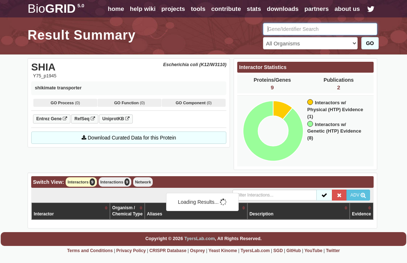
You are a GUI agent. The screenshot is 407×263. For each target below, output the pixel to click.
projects (173, 8)
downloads (283, 8)
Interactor (44, 214)
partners (316, 8)
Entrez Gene (51, 118)
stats (254, 8)
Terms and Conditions (90, 250)
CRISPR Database (167, 250)
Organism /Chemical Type (127, 211)
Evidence (361, 214)
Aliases (154, 214)
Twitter (333, 250)
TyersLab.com (199, 238)
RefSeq (84, 118)
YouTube (313, 250)
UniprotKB (116, 118)
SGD (278, 250)
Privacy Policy (131, 250)
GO (370, 43)
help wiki (143, 8)
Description (262, 214)
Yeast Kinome (223, 250)
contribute (226, 8)
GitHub (293, 250)
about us (347, 8)
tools (198, 8)
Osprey (197, 250)
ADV (358, 195)
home (116, 8)
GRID (56, 8)
